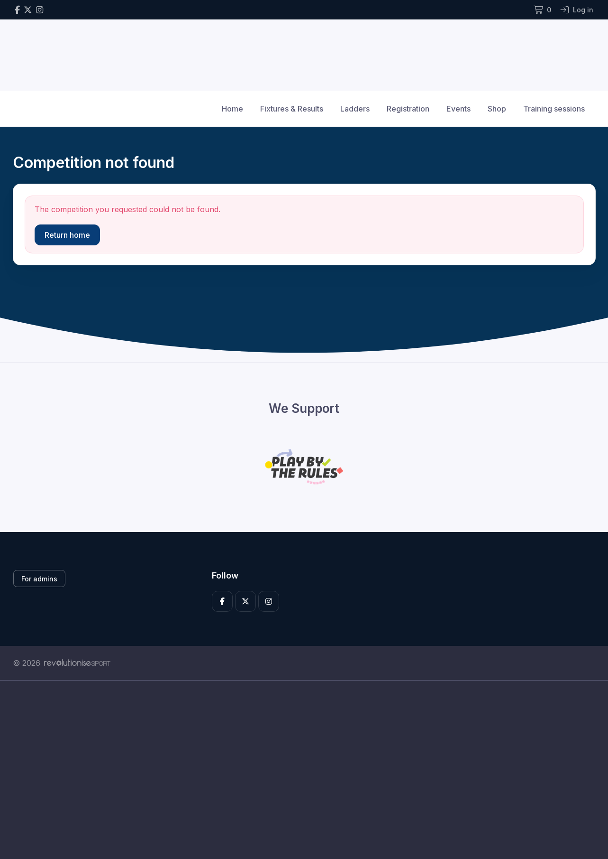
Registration (408, 108)
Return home (67, 235)
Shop (497, 108)
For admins (39, 579)
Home (232, 108)
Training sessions (554, 108)
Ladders (355, 108)
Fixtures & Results (291, 108)
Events (458, 108)
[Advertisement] (297, 769)
